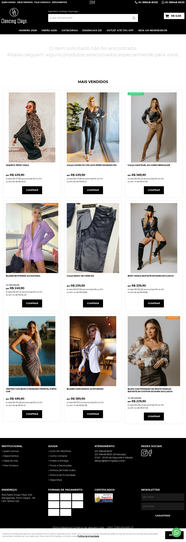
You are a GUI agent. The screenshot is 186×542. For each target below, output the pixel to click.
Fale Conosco (42, 2)
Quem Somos (9, 2)
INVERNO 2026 (28, 30)
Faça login (73, 11)
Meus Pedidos (25, 2)
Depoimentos (11, 456)
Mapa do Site (10, 461)
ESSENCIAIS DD (92, 30)
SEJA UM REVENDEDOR (152, 30)
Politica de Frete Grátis (63, 470)
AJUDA (53, 446)
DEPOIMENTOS (59, 2)
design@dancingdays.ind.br (110, 461)
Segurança (56, 480)
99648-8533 (148, 2)
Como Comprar (58, 456)
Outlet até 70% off (120, 30)
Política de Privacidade (62, 475)
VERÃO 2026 (49, 30)
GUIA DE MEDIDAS (60, 451)
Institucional (12, 446)
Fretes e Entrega (59, 461)
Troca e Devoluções (61, 466)
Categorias (70, 30)
